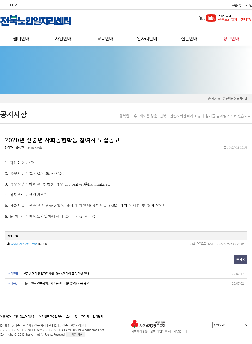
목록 (240, 259)
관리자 (85, 316)
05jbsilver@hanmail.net (87, 184)
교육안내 (105, 38)
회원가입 (236, 5)
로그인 (248, 5)
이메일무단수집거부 (51, 316)
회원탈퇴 (98, 316)
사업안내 (63, 38)
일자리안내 (147, 38)
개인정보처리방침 (24, 316)
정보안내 (231, 38)
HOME (14, 4)
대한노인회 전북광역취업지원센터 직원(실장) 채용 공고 (56, 283)
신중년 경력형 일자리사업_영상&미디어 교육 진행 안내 (56, 273)
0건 (20, 147)
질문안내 (189, 38)
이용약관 (5, 316)
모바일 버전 (76, 334)
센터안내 (21, 38)
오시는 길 (72, 316)
